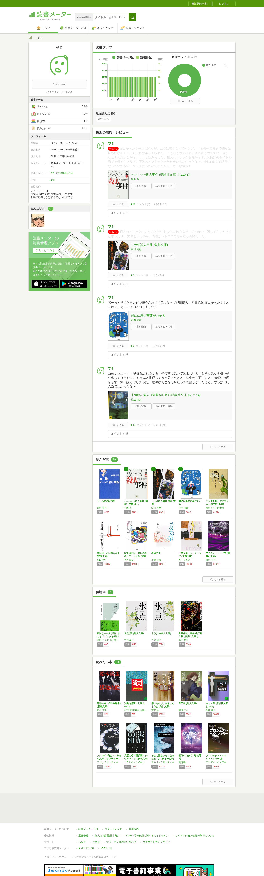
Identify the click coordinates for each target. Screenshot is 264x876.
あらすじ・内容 (164, 185)
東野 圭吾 (103, 119)
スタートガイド (113, 810)
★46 (132, 424)
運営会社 (83, 816)
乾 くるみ (184, 560)
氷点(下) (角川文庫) (134, 633)
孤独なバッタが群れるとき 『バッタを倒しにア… (108, 636)
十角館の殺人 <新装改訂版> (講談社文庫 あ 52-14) (166, 395)
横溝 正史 (183, 710)
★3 (132, 275)
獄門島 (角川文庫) (188, 703)
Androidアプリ (86, 829)
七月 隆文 (129, 560)
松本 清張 (102, 710)
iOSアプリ (106, 829)
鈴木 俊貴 (136, 320)
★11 (132, 204)
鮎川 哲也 (136, 249)
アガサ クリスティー (107, 762)
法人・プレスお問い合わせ (121, 823)
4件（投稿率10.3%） (62, 173)
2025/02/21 (159, 346)
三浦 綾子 (129, 640)
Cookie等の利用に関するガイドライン (147, 816)
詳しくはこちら (45, 250)
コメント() (143, 204)
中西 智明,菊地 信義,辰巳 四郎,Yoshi (136, 710)
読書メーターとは (88, 810)
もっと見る (185, 100)
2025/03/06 (159, 275)
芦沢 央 (155, 710)
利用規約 (134, 810)
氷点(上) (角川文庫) (161, 633)
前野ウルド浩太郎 (215, 507)
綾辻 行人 (136, 399)
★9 (132, 346)
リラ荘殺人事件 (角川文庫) (149, 245)
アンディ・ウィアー (216, 762)
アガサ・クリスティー (162, 762)
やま (111, 143)
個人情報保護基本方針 (107, 816)
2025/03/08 (160, 204)
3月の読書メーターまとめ (59, 92)
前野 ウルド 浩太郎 (106, 640)
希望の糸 (155, 553)
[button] (132, 17)
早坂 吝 (135, 179)
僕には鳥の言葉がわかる (148, 315)
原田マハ (101, 560)
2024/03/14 (160, 425)
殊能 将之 (211, 710)
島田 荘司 (183, 640)
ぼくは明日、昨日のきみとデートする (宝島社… (135, 556)
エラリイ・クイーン (134, 762)
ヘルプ (82, 823)
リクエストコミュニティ (156, 823)
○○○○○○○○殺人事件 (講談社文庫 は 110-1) (160, 174)
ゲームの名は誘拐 (106, 501)
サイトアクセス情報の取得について (195, 816)
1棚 (53, 179)
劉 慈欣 (182, 762)
